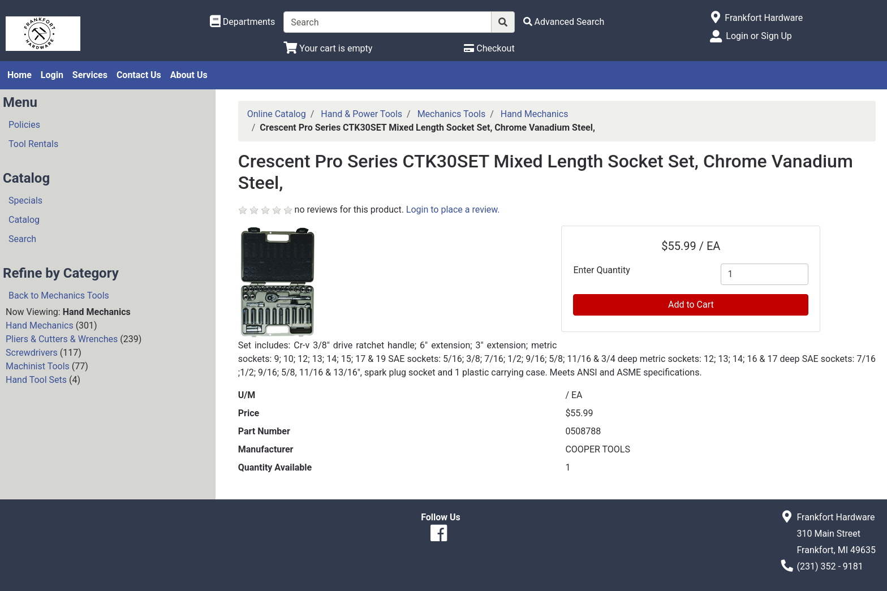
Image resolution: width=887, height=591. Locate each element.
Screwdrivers (32, 352)
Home (19, 75)
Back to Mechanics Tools (58, 295)
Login (52, 75)
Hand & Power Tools (361, 114)
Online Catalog (276, 114)
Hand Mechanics (40, 325)
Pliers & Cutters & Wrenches (62, 339)
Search (22, 239)
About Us (189, 75)
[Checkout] (489, 48)
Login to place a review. (453, 209)
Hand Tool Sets (36, 379)
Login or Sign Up (758, 36)
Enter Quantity (601, 270)
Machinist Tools (38, 366)
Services (89, 75)
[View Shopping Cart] (327, 48)
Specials (25, 200)
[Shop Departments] (242, 22)
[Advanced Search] (564, 21)
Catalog (24, 219)
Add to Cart (691, 304)
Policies (24, 124)
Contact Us (139, 75)
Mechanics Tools (451, 114)
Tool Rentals (33, 144)
